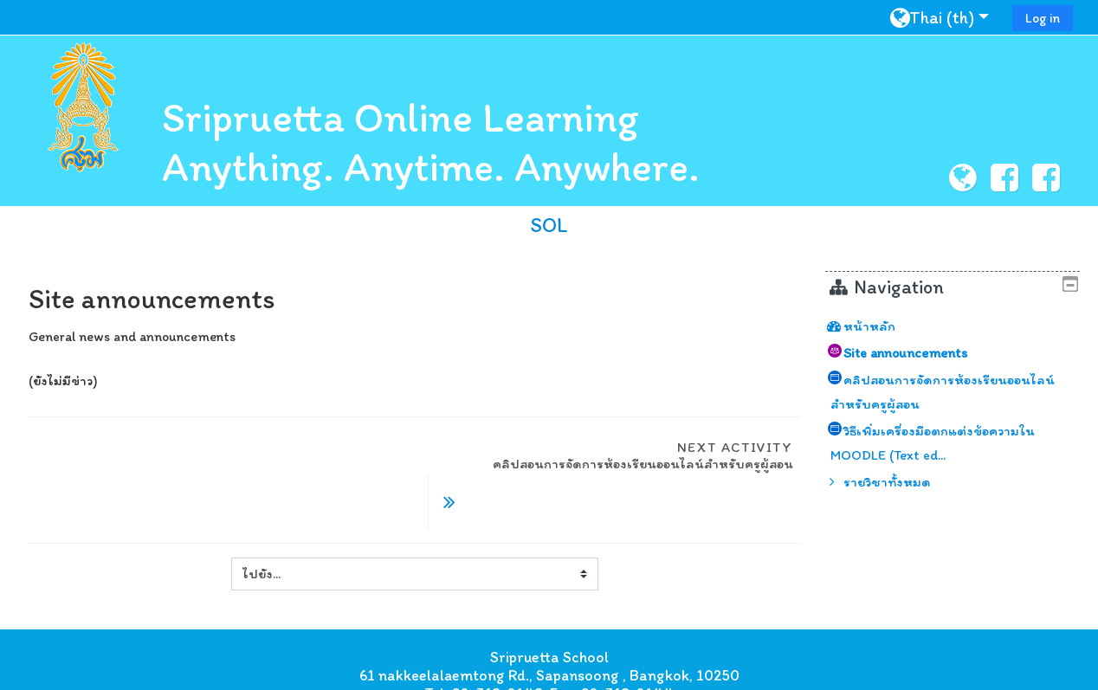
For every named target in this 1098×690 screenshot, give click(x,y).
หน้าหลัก (882, 326)
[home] (83, 107)
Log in (1042, 18)
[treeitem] (959, 326)
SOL (549, 224)
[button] (945, 16)
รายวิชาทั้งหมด (900, 482)
